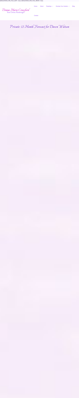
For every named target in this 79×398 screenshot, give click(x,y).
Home (35, 6)
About (41, 6)
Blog (71, 6)
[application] (51, 6)
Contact (36, 15)
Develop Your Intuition (61, 6)
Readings (48, 6)
